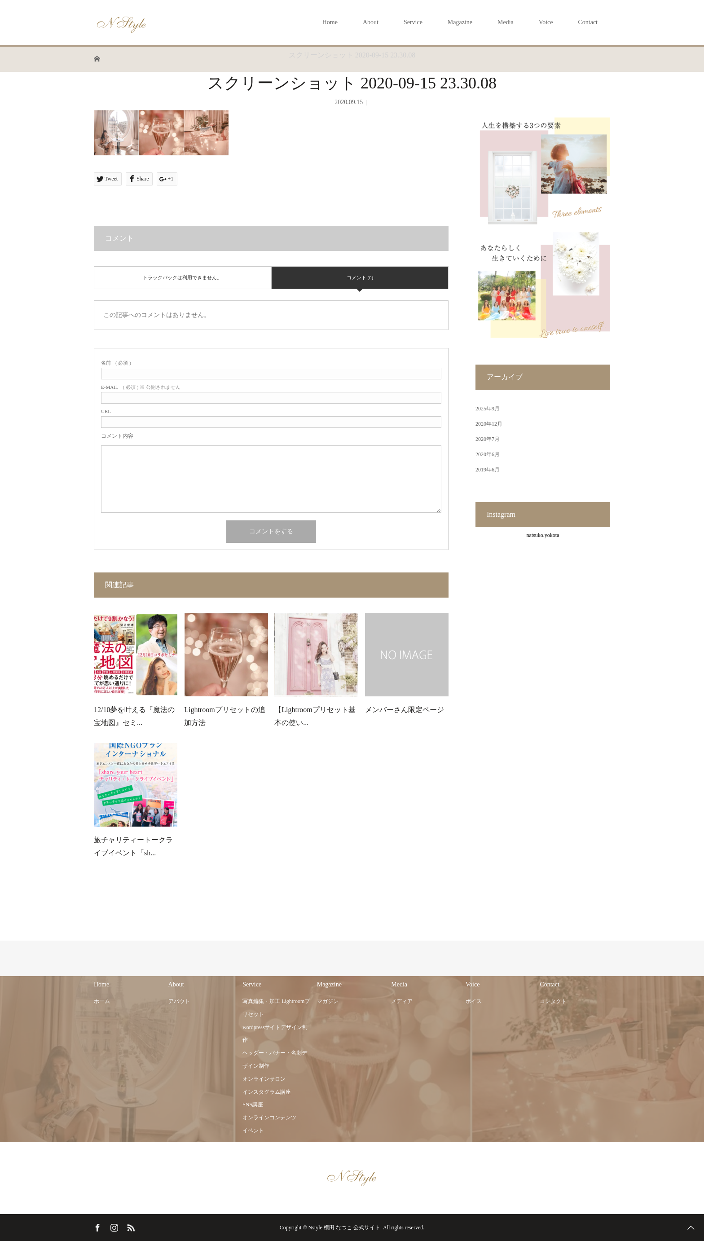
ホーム (102, 1001)
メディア (402, 1001)
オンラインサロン (264, 1079)
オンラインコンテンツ (269, 1117)
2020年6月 (487, 454)
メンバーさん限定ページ (404, 709)
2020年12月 (488, 424)
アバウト (179, 1001)
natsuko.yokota (543, 535)
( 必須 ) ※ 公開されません (140, 387)
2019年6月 (487, 469)
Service (413, 22)
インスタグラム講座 (266, 1092)
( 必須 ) (116, 363)
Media (505, 22)
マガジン (328, 1001)
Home (330, 22)
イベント (253, 1130)
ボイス (474, 1001)
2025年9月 (487, 408)
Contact (588, 22)
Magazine (460, 22)
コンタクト (553, 1001)
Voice (546, 22)
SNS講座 (252, 1104)
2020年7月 (487, 439)
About (370, 22)
